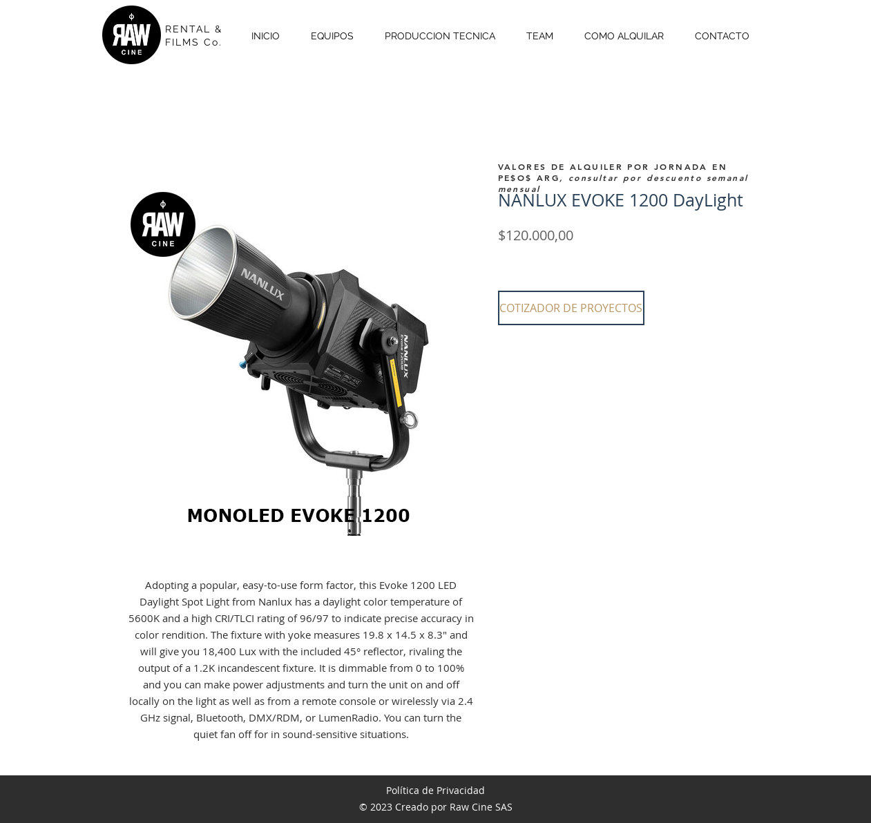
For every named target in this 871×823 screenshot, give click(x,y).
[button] (571, 308)
